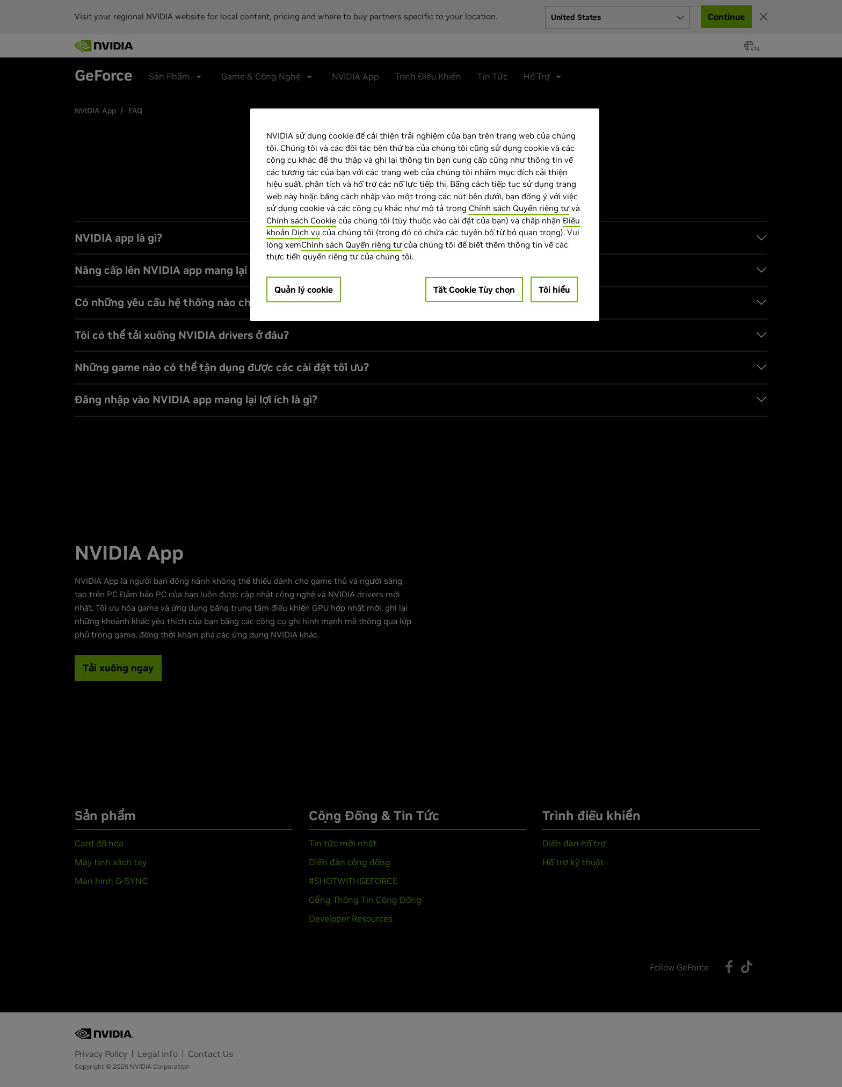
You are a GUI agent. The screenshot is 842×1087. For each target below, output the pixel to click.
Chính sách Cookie (301, 220)
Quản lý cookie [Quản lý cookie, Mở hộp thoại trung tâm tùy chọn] (303, 289)
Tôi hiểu (554, 289)
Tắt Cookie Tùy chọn (474, 289)
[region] (424, 214)
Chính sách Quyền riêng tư (519, 208)
